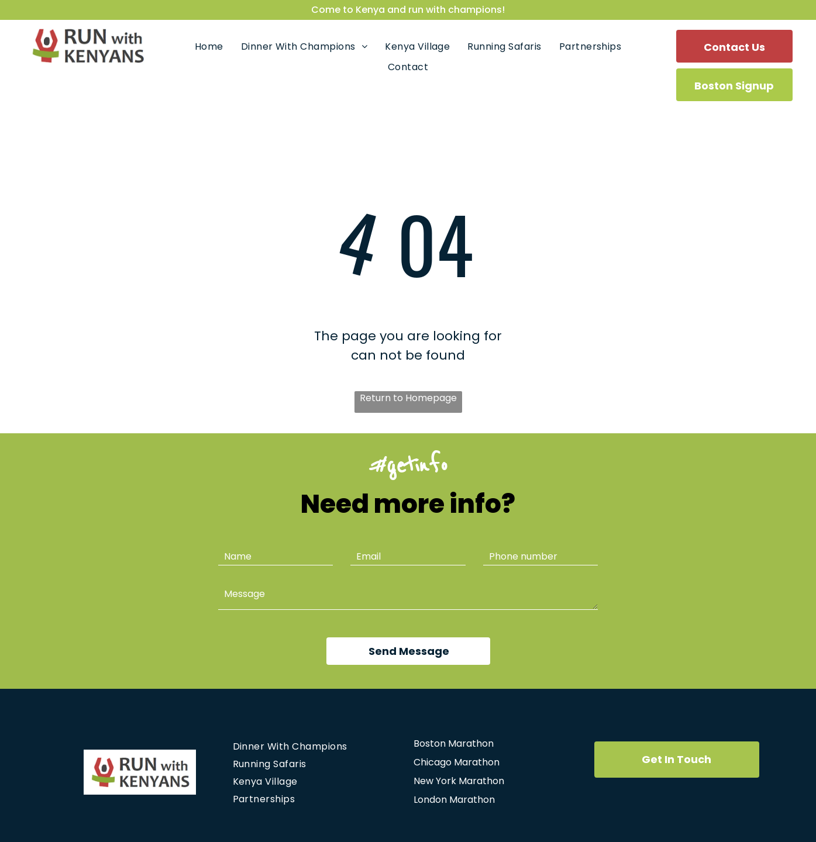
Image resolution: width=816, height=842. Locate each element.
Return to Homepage (408, 398)
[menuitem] (209, 47)
